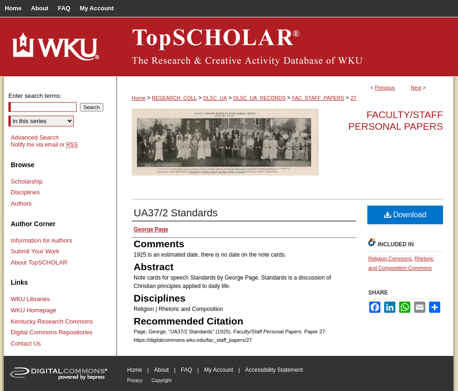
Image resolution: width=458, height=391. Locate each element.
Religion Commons (390, 258)
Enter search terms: (34, 95)
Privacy (135, 380)
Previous (385, 87)
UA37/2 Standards (176, 213)
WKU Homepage (34, 310)
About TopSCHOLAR (39, 262)
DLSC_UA (215, 98)
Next (416, 87)
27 (353, 98)
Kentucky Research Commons (52, 321)
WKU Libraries (30, 298)
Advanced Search (35, 137)
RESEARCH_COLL (174, 98)
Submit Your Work (35, 251)
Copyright (161, 380)
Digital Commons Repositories (52, 332)
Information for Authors (41, 240)
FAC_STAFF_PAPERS (318, 98)
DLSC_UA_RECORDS (259, 98)
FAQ (186, 370)
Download (405, 215)
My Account (218, 370)
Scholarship (27, 181)
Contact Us (26, 343)
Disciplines (25, 192)
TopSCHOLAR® (285, 46)
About (161, 370)
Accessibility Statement (274, 370)
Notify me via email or (44, 144)
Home (138, 98)
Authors (21, 203)
